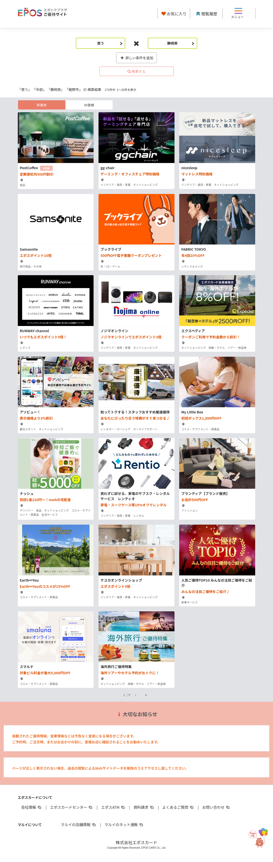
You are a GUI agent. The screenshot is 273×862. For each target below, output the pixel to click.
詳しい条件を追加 (136, 57)
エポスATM (113, 807)
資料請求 (143, 807)
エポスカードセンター (71, 807)
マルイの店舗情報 (79, 824)
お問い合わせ (216, 807)
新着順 (41, 105)
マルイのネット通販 (124, 824)
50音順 (89, 105)
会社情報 (31, 807)
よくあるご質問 (178, 807)
